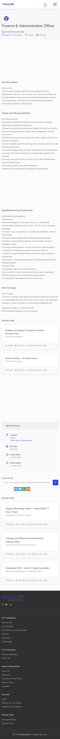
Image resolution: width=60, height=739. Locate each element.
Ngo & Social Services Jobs (13, 32)
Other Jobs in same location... (21, 440)
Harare (30, 35)
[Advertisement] (30, 64)
